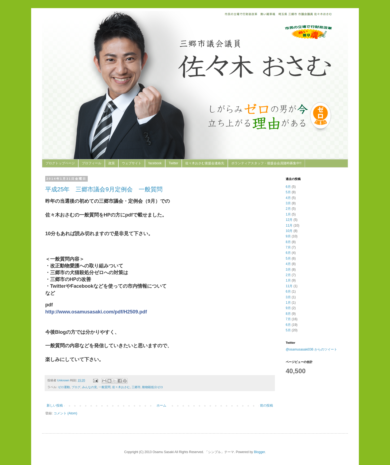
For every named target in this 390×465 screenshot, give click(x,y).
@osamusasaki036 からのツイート (311, 349)
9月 (288, 236)
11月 (289, 225)
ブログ (76, 387)
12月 (289, 220)
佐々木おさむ (121, 387)
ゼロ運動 (64, 387)
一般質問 (104, 387)
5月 (288, 192)
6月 (288, 187)
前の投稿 (266, 405)
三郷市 (136, 387)
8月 (288, 242)
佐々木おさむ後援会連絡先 (204, 163)
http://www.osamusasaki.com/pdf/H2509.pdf (96, 312)
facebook (155, 163)
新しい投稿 (55, 405)
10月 (289, 231)
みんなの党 (89, 387)
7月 (288, 247)
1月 (288, 214)
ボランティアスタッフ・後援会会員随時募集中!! (266, 163)
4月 (288, 198)
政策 (111, 163)
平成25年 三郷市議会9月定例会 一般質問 (103, 189)
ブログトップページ (60, 163)
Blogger (259, 452)
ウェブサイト (131, 163)
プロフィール (91, 163)
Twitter (173, 163)
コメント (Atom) (65, 413)
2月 (288, 209)
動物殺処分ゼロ (152, 387)
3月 (288, 203)
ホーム (161, 405)
